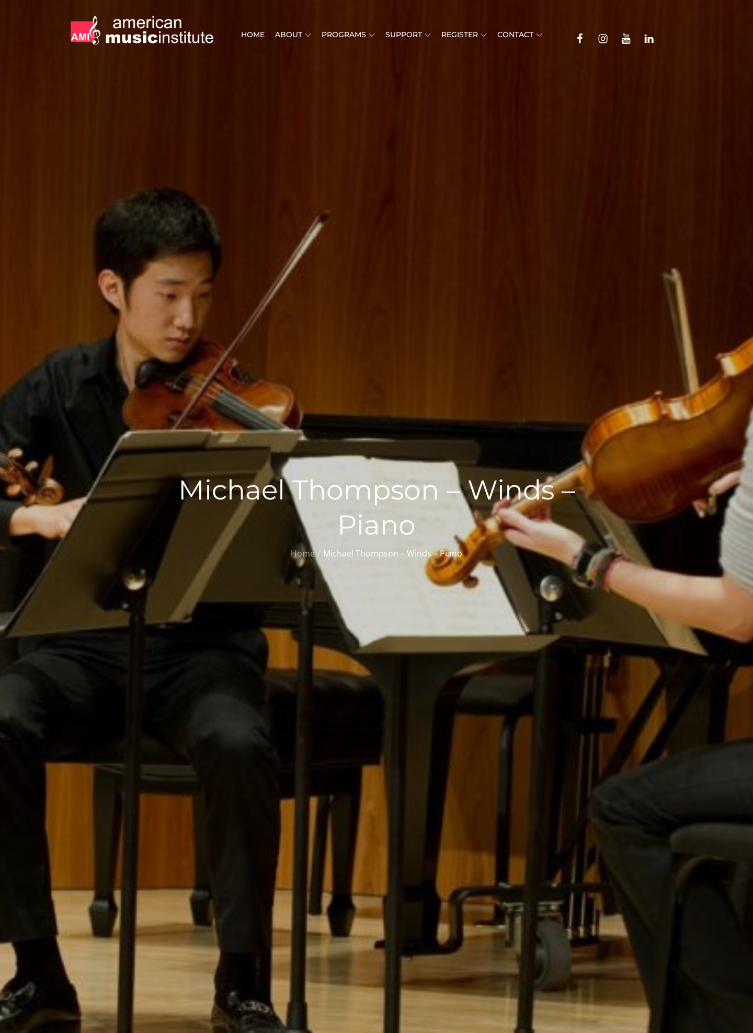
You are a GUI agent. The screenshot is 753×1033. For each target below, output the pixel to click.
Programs (348, 34)
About (293, 34)
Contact (519, 34)
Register (464, 34)
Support (408, 34)
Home (253, 34)
